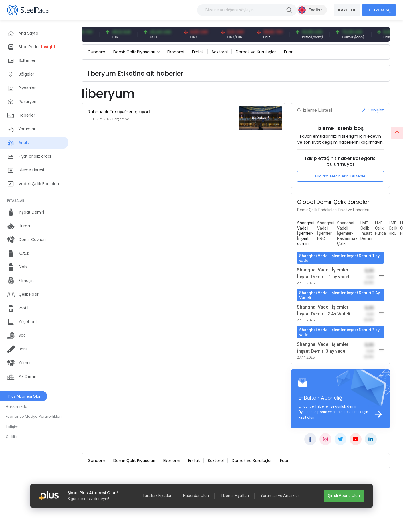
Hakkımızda (16, 406)
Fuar (288, 52)
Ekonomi (175, 52)
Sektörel (220, 52)
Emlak (198, 52)
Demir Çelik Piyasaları (134, 52)
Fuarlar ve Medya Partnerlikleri (34, 416)
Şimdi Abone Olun (344, 495)
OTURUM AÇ (379, 10)
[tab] (305, 233)
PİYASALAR (15, 200)
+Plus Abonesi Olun (23, 396)
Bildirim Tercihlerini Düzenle (340, 176)
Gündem (96, 52)
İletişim (12, 426)
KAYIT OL (347, 10)
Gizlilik (11, 436)
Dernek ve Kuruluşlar (256, 52)
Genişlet (373, 110)
